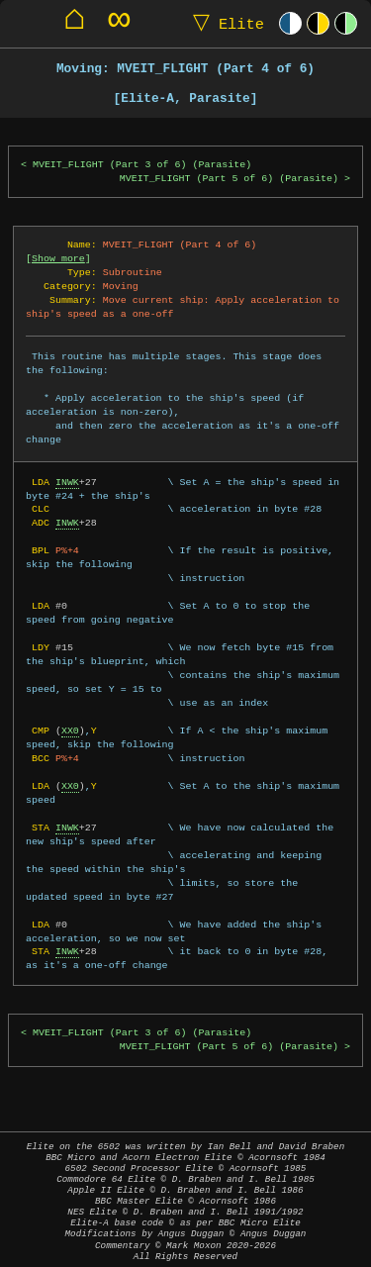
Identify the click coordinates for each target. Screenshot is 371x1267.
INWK (67, 482)
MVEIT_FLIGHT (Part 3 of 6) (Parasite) (142, 164)
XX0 (70, 730)
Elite (224, 23)
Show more (58, 258)
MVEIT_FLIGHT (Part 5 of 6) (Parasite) (229, 178)
